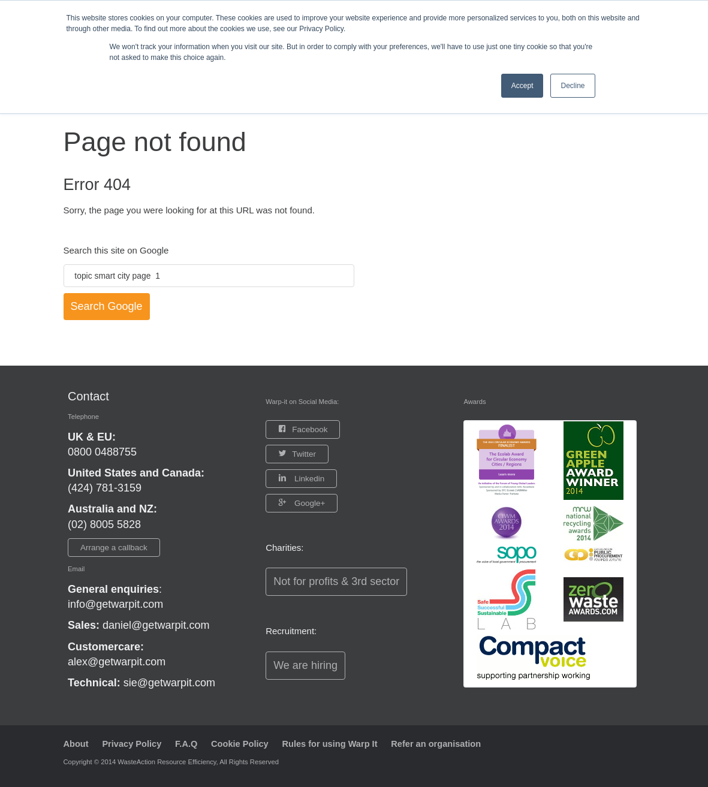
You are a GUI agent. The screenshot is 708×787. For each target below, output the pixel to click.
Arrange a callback (113, 547)
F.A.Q (190, 743)
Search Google (107, 306)
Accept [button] (522, 86)
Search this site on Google (116, 250)
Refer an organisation (449, 743)
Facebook (309, 429)
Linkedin (308, 478)
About (76, 743)
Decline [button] (573, 86)
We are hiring (305, 665)
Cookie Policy (245, 743)
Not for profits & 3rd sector (336, 581)
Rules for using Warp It (339, 743)
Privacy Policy (134, 743)
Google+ (308, 503)
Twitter (304, 454)
